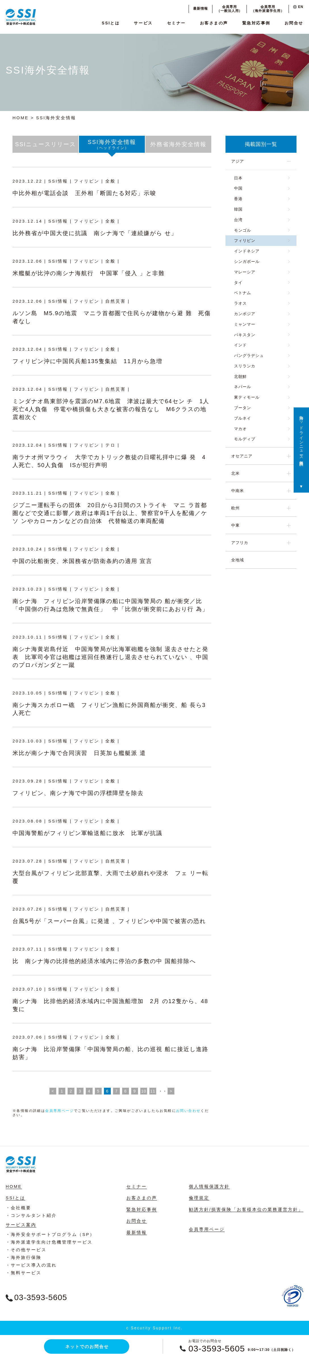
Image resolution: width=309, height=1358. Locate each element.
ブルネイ (242, 418)
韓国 (238, 209)
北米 (235, 473)
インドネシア (247, 251)
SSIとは (111, 23)
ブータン (242, 407)
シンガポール (247, 261)
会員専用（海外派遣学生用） (267, 9)
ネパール (242, 386)
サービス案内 (21, 1224)
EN (298, 7)
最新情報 (200, 9)
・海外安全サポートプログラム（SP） (50, 1234)
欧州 (235, 508)
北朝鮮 (240, 376)
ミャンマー (244, 324)
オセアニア (241, 456)
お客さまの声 (214, 23)
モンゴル (242, 230)
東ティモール (247, 397)
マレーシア (244, 272)
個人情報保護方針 (209, 1186)
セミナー (176, 23)
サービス (143, 23)
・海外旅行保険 (23, 1257)
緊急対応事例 (256, 23)
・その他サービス (26, 1249)
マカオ (240, 428)
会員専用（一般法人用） (230, 9)
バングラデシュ (249, 355)
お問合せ (294, 23)
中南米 (237, 490)
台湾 (238, 219)
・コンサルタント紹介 (31, 1215)
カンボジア (244, 313)
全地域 (237, 560)
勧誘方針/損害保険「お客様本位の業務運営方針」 (246, 1209)
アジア (237, 161)
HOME (20, 117)
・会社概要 (18, 1207)
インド (240, 345)
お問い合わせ (188, 1111)
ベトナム (242, 292)
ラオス (240, 303)
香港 (238, 198)
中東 (235, 525)
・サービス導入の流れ (31, 1265)
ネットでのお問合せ (87, 1346)
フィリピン (244, 240)
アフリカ (239, 542)
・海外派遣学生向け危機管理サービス (49, 1242)
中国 (238, 188)
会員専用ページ (59, 1111)
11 (152, 1091)
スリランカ (244, 366)
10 (143, 1091)
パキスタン (244, 334)
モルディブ (244, 439)
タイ (238, 282)
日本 (238, 178)
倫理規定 (199, 1197)
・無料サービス (23, 1272)
